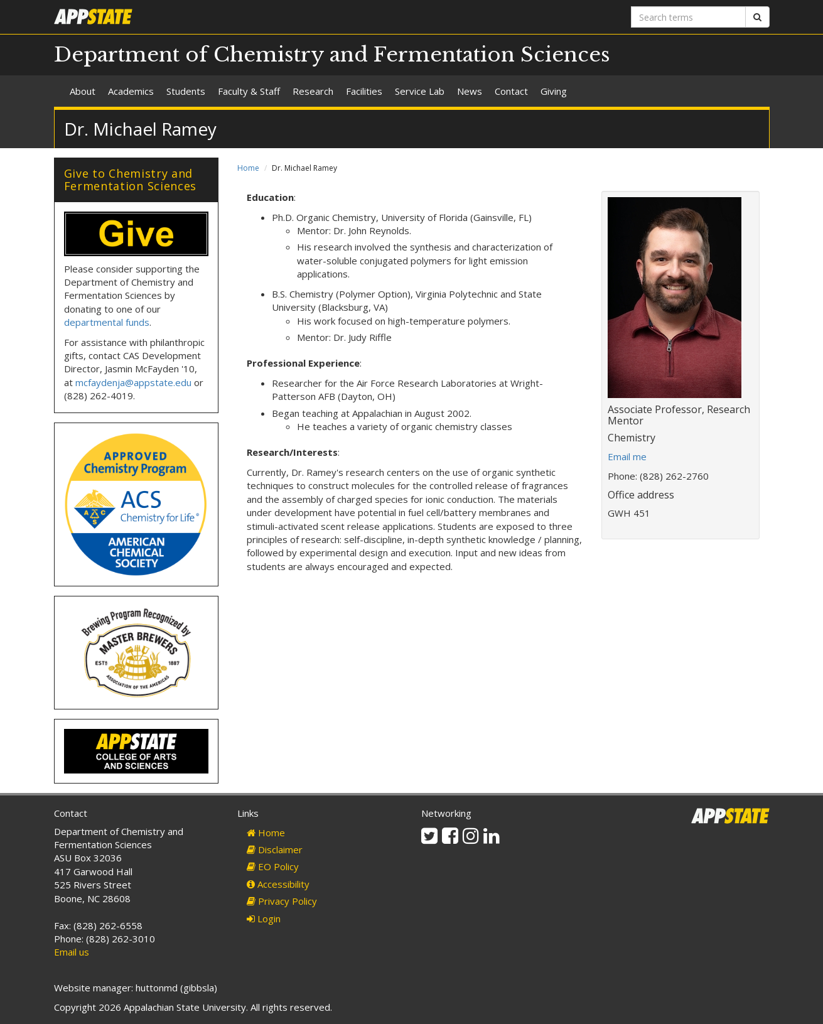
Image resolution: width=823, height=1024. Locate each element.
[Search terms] (688, 17)
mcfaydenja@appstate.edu (133, 382)
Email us (71, 952)
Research (313, 91)
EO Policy (273, 866)
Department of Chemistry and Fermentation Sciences (332, 54)
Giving (554, 91)
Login (264, 918)
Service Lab (419, 91)
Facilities (364, 91)
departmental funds (106, 322)
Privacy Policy (282, 901)
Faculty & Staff (249, 91)
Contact (511, 91)
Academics (131, 91)
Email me (627, 456)
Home (248, 168)
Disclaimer (275, 849)
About (82, 91)
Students (185, 91)
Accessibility (278, 884)
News (469, 91)
